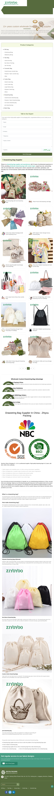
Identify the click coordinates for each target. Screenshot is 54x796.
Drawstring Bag (15, 35)
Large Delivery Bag (9, 87)
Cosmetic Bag (8, 68)
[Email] (27, 127)
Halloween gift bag (9, 54)
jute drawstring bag (9, 105)
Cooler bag (24, 788)
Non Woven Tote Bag (9, 63)
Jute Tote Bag (8, 65)
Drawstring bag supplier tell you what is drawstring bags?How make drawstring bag (21, 746)
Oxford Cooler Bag (9, 82)
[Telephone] (27, 136)
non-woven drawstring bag (10, 102)
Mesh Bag (7, 108)
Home (4, 35)
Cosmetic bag (33, 788)
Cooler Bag (7, 79)
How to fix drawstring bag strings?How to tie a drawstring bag (33, 748)
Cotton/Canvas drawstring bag (11, 97)
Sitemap (3, 791)
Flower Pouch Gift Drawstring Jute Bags (42, 201)
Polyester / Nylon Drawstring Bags (12, 100)
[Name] (27, 122)
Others (6, 92)
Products (8, 35)
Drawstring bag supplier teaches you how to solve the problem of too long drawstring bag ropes (24, 742)
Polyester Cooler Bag (9, 89)
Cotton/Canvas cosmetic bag (11, 71)
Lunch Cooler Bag (9, 84)
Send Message (27, 154)
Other (6, 76)
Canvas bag (17, 788)
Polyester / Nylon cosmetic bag (12, 73)
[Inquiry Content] (27, 143)
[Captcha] (22, 150)
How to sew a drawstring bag (9, 748)
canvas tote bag (8, 60)
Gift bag (6, 49)
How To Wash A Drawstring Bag (10, 744)
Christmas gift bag (9, 52)
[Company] (27, 131)
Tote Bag (6, 57)
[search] (17, 784)
